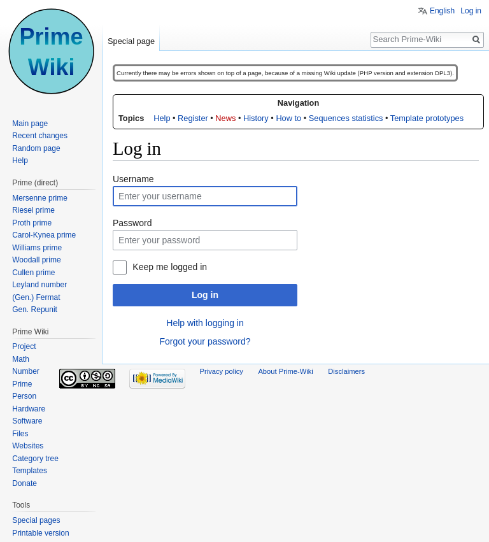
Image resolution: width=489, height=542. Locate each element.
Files (20, 433)
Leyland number (39, 284)
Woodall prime (36, 259)
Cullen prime (33, 272)
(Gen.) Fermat (36, 297)
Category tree (35, 458)
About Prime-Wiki (285, 371)
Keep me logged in (169, 267)
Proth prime (32, 222)
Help (161, 118)
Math (20, 359)
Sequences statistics (346, 118)
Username (133, 179)
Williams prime (37, 247)
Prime (22, 384)
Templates (29, 470)
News (225, 118)
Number (25, 371)
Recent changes (39, 135)
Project (24, 346)
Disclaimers (346, 371)
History (256, 118)
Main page (30, 123)
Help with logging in (204, 323)
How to (288, 118)
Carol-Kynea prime (44, 235)
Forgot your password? (204, 341)
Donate (24, 483)
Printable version (40, 533)
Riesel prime (33, 210)
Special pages (36, 520)
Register (193, 118)
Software (27, 421)
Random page (36, 148)
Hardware (28, 408)
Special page (131, 41)
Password (132, 223)
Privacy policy (221, 371)
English (442, 10)
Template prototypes (427, 118)
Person (24, 396)
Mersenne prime (39, 198)
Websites (27, 445)
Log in (205, 295)
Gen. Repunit (34, 309)
